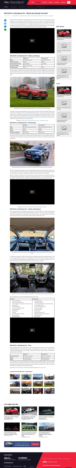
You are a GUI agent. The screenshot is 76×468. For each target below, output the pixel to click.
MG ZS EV (16, 15)
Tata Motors (27, 15)
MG (42, 15)
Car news (46, 15)
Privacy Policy (50, 458)
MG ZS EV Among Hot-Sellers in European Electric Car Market (34, 206)
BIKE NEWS (44, 2)
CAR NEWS (38, 2)
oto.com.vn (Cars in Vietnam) (9, 459)
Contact (55, 458)
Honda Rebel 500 (13, 6)
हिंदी (68, 2)
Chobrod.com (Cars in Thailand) (24, 459)
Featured (39, 15)
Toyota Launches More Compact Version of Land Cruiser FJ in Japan (28, 434)
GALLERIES (63, 2)
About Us (44, 458)
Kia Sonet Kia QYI (22, 6)
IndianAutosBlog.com (19, 367)
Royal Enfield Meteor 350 (40, 6)
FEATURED (57, 2)
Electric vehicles (34, 15)
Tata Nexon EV (22, 15)
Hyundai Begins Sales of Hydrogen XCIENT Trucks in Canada (45, 434)
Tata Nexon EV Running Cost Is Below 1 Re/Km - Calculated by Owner (34, 120)
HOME (32, 2)
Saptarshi (50, 15)
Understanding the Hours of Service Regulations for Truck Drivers (63, 77)
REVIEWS (51, 2)
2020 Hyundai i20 (30, 6)
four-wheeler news (42, 367)
